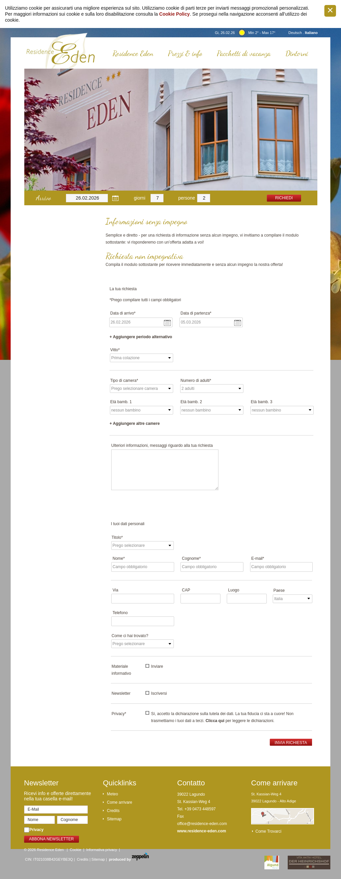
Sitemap (114, 819)
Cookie (75, 850)
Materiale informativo (121, 670)
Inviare (157, 666)
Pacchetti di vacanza (244, 53)
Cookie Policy (174, 14)
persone (186, 198)
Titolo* (117, 537)
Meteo (112, 794)
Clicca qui (214, 720)
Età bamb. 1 (121, 402)
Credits (113, 810)
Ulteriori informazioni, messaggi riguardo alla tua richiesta (162, 445)
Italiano (311, 33)
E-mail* (257, 558)
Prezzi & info (185, 53)
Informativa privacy (101, 850)
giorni (139, 198)
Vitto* (115, 350)
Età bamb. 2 (191, 402)
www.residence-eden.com (201, 831)
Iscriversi (159, 693)
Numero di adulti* (195, 380)
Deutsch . (296, 33)
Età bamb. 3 (261, 402)
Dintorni (296, 53)
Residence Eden (133, 53)
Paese (279, 590)
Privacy (36, 829)
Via (115, 590)
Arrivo (43, 198)
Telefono (120, 612)
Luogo (233, 590)
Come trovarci (268, 831)
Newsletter (121, 693)
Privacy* (119, 713)
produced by (129, 859)
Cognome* (191, 558)
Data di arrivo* (123, 313)
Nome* (119, 558)
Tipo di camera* (124, 380)
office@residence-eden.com (202, 823)
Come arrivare (119, 802)
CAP (186, 590)
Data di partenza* (195, 313)
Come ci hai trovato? (130, 635)
